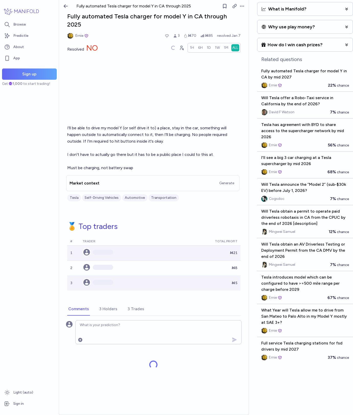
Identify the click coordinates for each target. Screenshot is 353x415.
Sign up (29, 74)
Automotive (135, 197)
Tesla (74, 197)
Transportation (163, 197)
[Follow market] (225, 6)
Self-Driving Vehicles (102, 197)
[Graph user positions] (181, 48)
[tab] (78, 309)
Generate (226, 183)
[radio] (192, 47)
